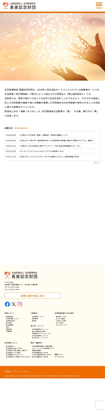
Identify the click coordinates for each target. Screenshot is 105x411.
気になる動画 (60, 351)
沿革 (7, 360)
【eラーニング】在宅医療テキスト (43, 381)
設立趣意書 (9, 358)
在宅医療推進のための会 (40, 385)
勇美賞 (34, 354)
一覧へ (95, 163)
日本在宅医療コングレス (40, 368)
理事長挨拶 (9, 349)
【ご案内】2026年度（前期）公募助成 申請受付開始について (37, 135)
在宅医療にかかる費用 (13, 385)
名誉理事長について (12, 351)
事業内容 (9, 362)
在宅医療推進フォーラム (40, 362)
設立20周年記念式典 (39, 364)
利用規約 (8, 404)
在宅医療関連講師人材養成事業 (42, 378)
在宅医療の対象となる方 (14, 381)
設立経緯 (9, 356)
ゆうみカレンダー (62, 358)
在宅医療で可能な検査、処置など (17, 383)
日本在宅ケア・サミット (40, 370)
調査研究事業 (36, 383)
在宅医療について (11, 375)
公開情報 (9, 364)
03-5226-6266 (14, 319)
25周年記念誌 (10, 354)
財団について (9, 346)
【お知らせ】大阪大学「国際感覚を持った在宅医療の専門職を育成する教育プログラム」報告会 (49, 140)
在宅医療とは (10, 378)
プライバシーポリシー (21, 404)
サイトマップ (59, 389)
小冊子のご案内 (61, 354)
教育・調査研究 (36, 375)
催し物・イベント (37, 358)
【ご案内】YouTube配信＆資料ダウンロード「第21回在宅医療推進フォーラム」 (44, 146)
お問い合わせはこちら (33, 328)
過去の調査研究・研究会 (40, 389)
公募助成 (34, 346)
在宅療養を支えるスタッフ (15, 387)
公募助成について (38, 349)
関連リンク (59, 387)
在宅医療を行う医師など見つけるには (18, 389)
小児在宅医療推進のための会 (41, 387)
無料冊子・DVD (61, 349)
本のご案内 (60, 356)
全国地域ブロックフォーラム (41, 366)
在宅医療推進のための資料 (64, 346)
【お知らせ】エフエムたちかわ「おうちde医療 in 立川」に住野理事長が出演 (42, 157)
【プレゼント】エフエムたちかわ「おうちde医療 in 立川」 (35, 151)
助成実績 (35, 351)
